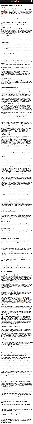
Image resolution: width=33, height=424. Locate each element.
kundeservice (22, 300)
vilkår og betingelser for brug (24, 60)
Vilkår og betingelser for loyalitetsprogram (25, 11)
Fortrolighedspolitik (3, 12)
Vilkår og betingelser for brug (15, 11)
